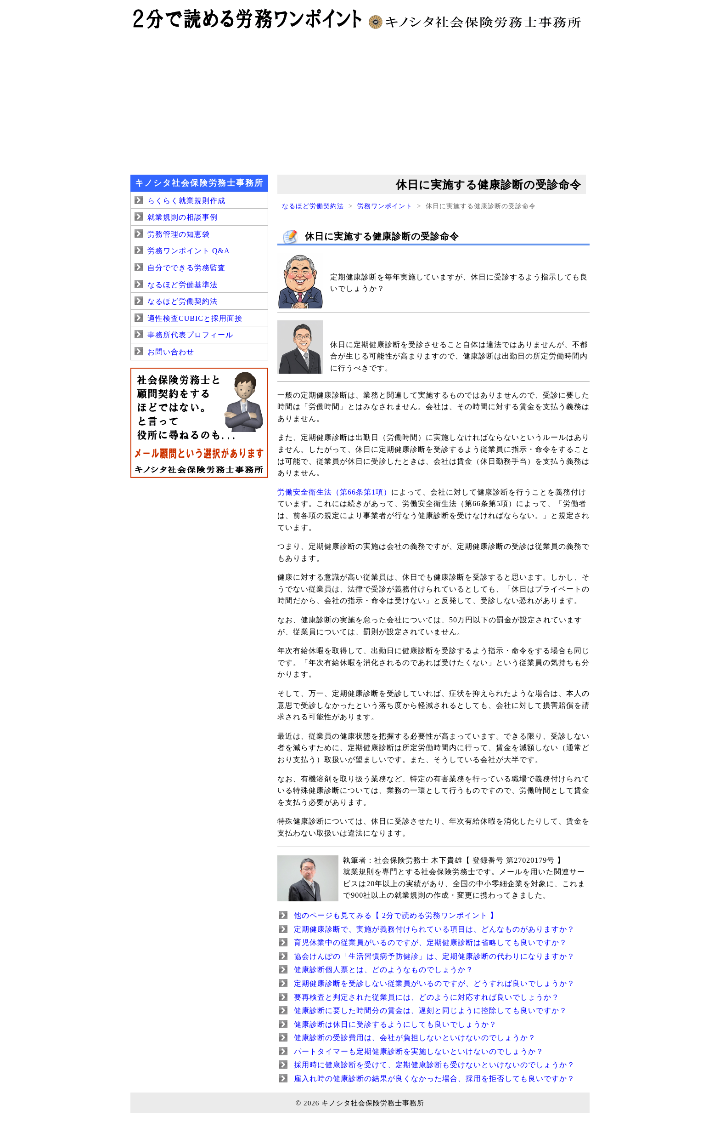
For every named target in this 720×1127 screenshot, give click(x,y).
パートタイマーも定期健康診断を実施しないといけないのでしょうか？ (419, 1051)
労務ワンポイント (384, 206)
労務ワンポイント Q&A (188, 251)
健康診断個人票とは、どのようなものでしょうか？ (383, 969)
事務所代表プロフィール (190, 335)
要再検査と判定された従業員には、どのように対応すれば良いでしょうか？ (426, 997)
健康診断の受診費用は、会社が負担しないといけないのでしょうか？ (415, 1038)
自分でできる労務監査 (186, 268)
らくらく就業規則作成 (186, 201)
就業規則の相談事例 (182, 217)
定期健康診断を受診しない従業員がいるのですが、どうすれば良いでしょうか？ (434, 983)
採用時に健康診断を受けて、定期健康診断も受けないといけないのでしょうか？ (434, 1065)
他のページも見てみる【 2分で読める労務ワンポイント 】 (396, 915)
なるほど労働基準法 (182, 285)
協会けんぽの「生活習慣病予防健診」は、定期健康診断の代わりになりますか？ (434, 956)
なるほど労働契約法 (313, 206)
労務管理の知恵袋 (178, 234)
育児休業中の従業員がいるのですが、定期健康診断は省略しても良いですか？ (430, 942)
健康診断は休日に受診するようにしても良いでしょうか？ (395, 1024)
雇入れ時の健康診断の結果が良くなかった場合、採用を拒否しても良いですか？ (434, 1078)
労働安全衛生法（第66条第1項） (334, 492)
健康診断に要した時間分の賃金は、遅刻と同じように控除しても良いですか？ (430, 1010)
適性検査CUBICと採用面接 (194, 318)
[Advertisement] (360, 101)
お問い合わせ (170, 352)
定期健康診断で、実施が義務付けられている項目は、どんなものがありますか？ (434, 929)
